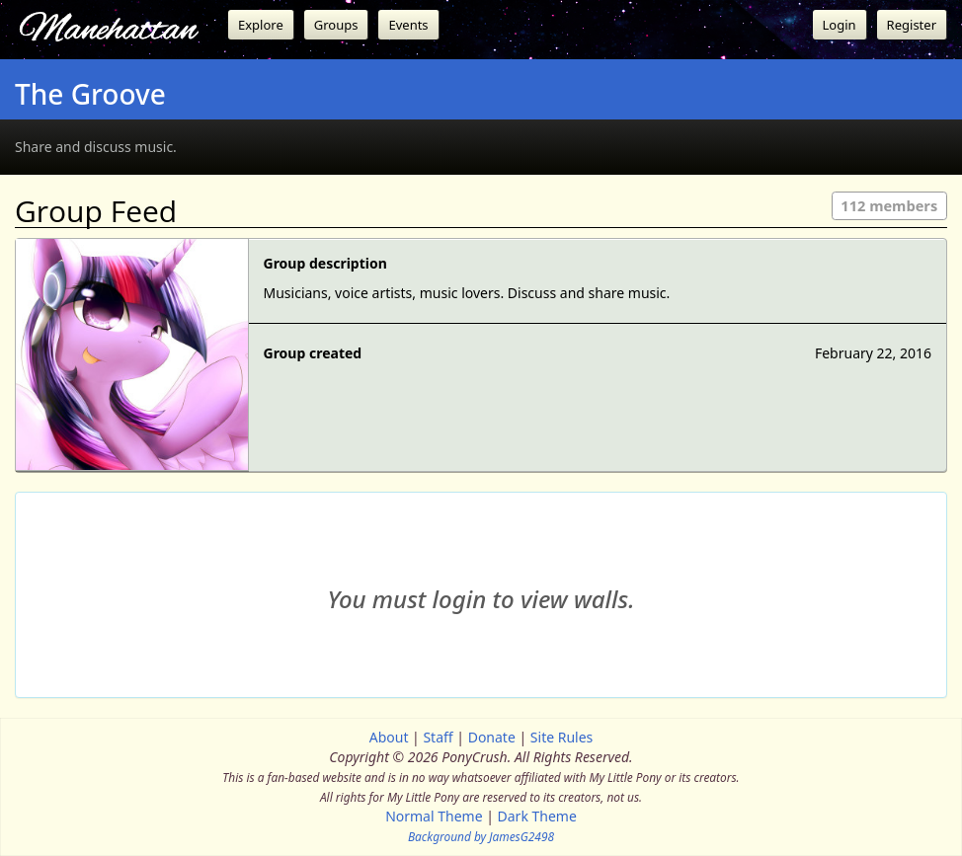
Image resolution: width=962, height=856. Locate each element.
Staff (437, 737)
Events (408, 25)
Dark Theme (537, 816)
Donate (492, 737)
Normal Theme (433, 816)
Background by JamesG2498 (481, 836)
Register (911, 25)
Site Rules (561, 737)
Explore (260, 25)
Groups (336, 25)
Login (839, 25)
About (389, 737)
